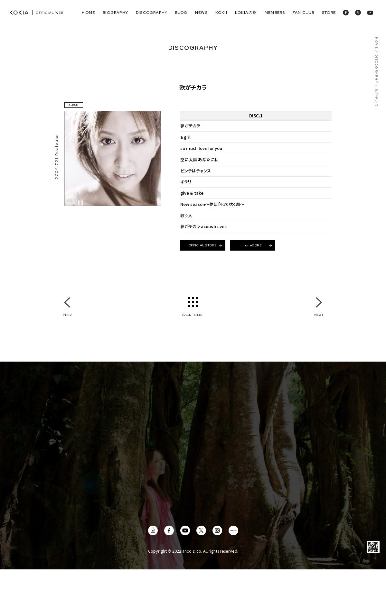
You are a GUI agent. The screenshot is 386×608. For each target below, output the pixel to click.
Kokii (221, 12)
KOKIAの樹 (246, 12)
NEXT (319, 315)
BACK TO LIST (193, 315)
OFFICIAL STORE (205, 245)
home (88, 12)
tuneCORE (257, 245)
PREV (67, 315)
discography (151, 12)
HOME (376, 43)
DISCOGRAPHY (376, 69)
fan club (303, 12)
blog (181, 12)
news (201, 12)
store (329, 12)
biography (115, 12)
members (275, 12)
